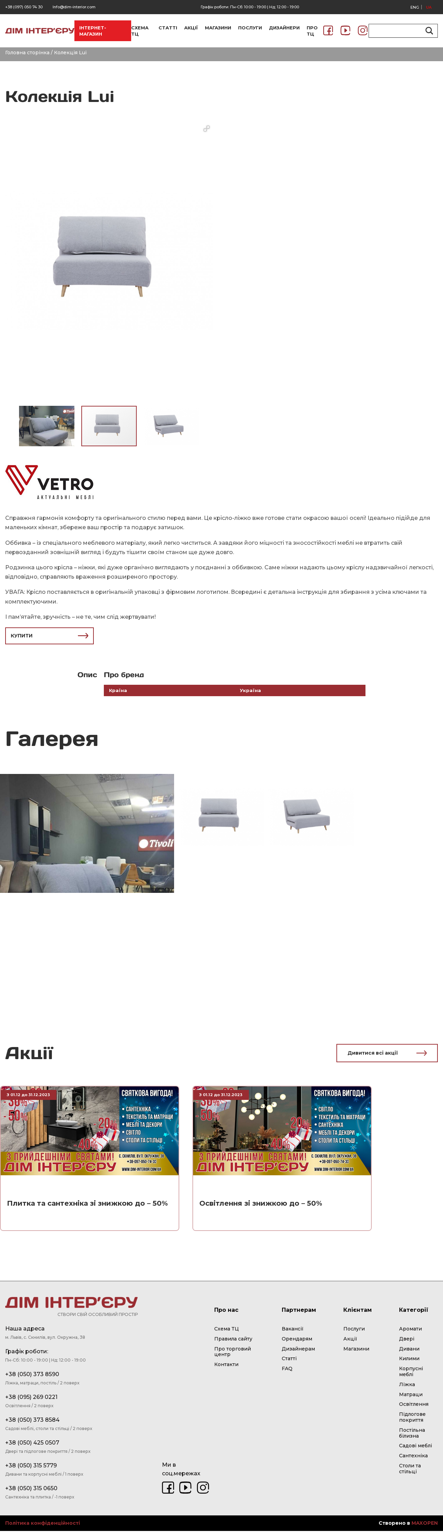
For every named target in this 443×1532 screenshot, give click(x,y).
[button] (206, 128)
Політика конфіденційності (42, 1525)
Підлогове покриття (412, 1418)
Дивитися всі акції (387, 1054)
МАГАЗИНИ (218, 27)
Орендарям (297, 1340)
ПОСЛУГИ (250, 27)
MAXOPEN (425, 1524)
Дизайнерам (298, 1350)
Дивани (409, 1350)
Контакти (226, 1365)
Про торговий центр (232, 1353)
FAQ (287, 1369)
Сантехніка (413, 1457)
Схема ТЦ (226, 1330)
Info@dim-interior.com (74, 6)
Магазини (356, 1350)
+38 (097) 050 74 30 (24, 6)
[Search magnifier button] (428, 31)
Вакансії (293, 1330)
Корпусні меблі (411, 1372)
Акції (350, 1340)
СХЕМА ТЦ (139, 31)
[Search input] (400, 31)
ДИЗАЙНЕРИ (284, 27)
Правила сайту (233, 1340)
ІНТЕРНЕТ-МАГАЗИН (92, 31)
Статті (289, 1360)
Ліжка (407, 1385)
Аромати (410, 1330)
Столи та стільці (410, 1470)
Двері (406, 1340)
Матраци (411, 1395)
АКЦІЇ (191, 27)
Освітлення (413, 1405)
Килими (409, 1360)
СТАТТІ (168, 27)
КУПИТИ (49, 636)
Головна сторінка (27, 52)
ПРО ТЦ (312, 31)
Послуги (354, 1330)
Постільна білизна (412, 1434)
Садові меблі (415, 1447)
